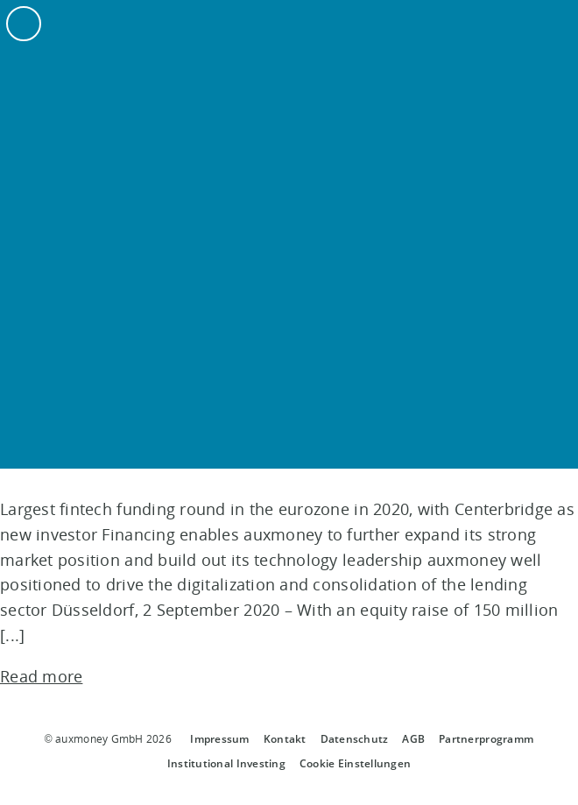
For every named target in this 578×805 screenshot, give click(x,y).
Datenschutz (355, 738)
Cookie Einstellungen (355, 763)
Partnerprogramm (486, 738)
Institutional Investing (226, 763)
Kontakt (285, 738)
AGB (413, 738)
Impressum (219, 738)
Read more (41, 676)
